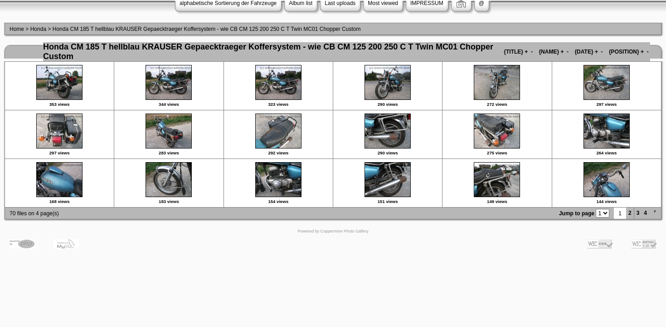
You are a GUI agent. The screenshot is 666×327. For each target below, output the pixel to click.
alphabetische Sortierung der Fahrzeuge (228, 3)
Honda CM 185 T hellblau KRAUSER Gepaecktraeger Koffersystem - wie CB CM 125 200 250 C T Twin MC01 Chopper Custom (207, 29)
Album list (300, 3)
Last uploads (340, 3)
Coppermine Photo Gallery (344, 231)
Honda (38, 29)
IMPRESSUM (426, 3)
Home (17, 29)
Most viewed (383, 3)
